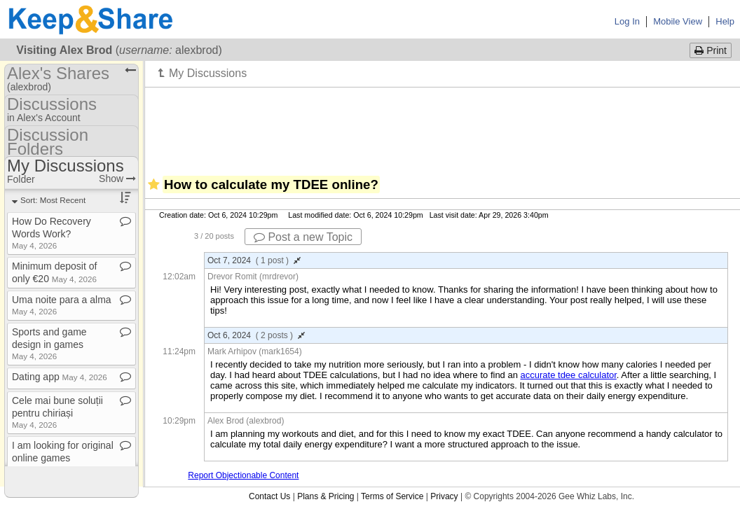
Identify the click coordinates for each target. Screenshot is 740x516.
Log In (627, 21)
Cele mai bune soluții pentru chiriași (57, 412)
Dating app (59, 376)
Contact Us (269, 496)
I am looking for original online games (63, 457)
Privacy (444, 496)
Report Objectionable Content (243, 475)
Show (117, 178)
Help (724, 21)
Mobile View (677, 21)
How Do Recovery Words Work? (51, 233)
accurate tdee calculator (569, 375)
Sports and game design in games (49, 343)
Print (710, 50)
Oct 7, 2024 (254, 260)
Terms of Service (392, 496)
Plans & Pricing (325, 496)
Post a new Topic (303, 237)
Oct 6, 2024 (256, 335)
